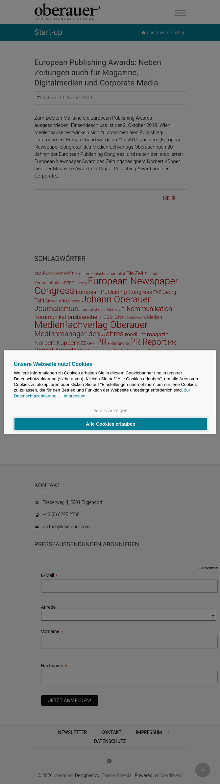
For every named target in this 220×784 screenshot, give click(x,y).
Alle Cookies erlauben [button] (110, 424)
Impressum (75, 395)
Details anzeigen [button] (109, 410)
